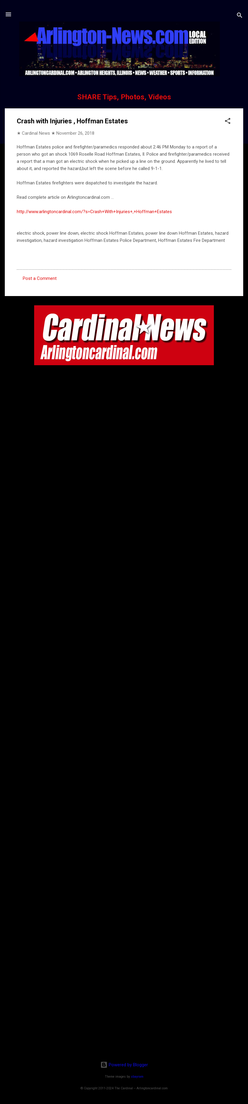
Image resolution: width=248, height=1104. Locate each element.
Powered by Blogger (124, 1064)
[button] (227, 122)
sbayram (137, 1077)
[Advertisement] (124, 1017)
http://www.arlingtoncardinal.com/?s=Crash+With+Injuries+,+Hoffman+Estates (94, 211)
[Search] (239, 16)
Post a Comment (40, 278)
